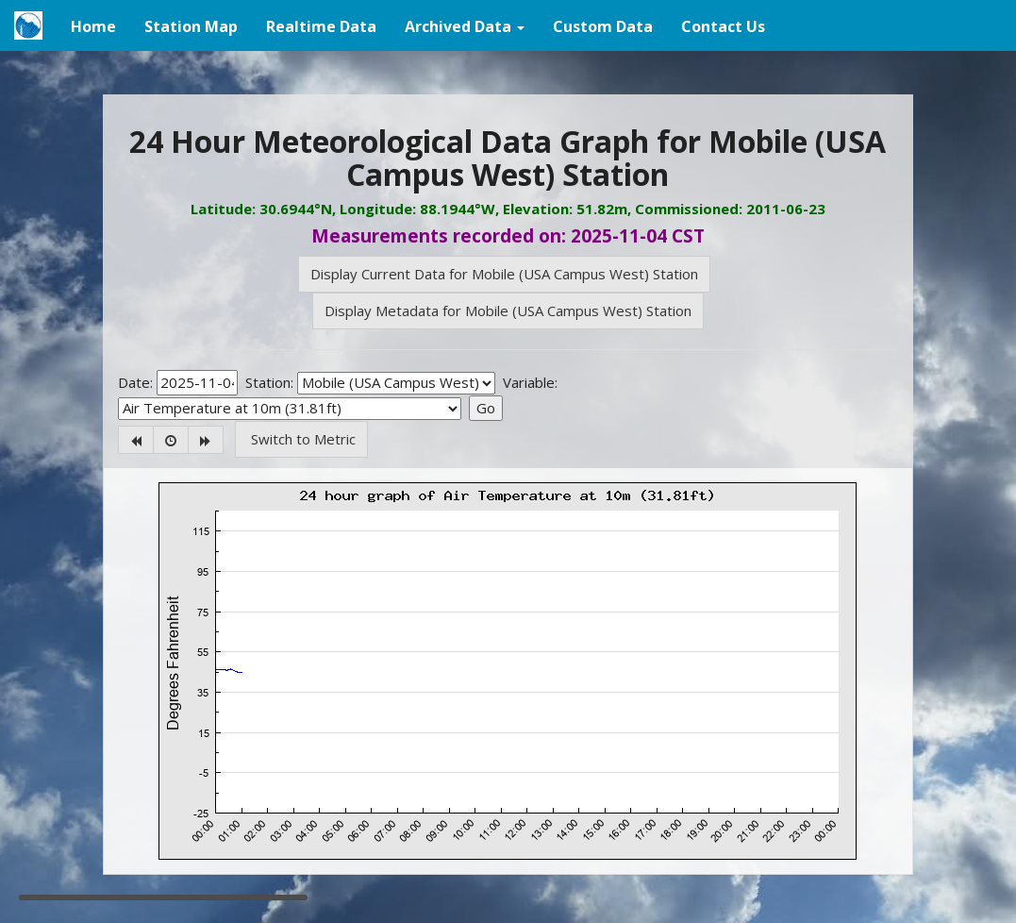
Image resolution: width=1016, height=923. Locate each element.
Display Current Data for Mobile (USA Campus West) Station (504, 273)
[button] (465, 25)
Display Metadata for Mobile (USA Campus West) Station (508, 310)
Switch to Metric (301, 438)
